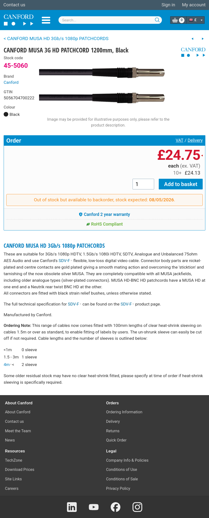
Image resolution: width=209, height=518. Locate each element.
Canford (11, 82)
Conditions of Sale (122, 479)
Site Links (13, 479)
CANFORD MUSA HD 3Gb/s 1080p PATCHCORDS (54, 245)
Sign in (168, 5)
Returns (112, 431)
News (10, 440)
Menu (46, 20)
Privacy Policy (118, 488)
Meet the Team (18, 431)
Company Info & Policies (127, 460)
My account (194, 5)
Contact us (14, 5)
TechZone (13, 460)
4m (8, 364)
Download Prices (19, 469)
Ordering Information (124, 412)
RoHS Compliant (104, 224)
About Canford (17, 412)
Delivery (195, 140)
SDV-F (65, 260)
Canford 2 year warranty (104, 214)
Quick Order (116, 440)
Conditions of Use (121, 469)
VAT (180, 140)
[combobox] (110, 20)
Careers (12, 488)
